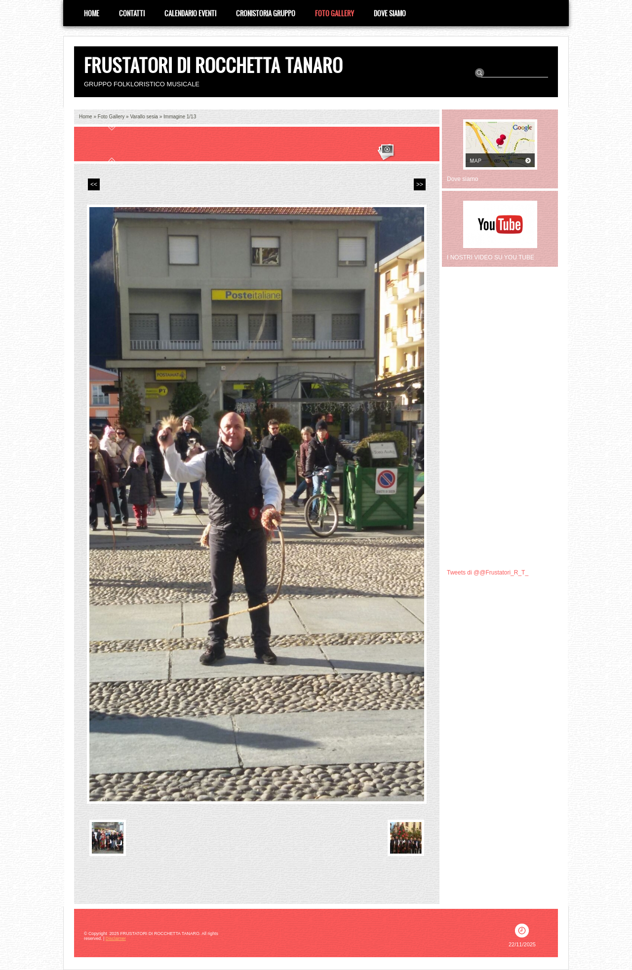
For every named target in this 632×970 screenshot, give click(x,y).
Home (91, 13)
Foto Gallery (334, 13)
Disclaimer (116, 938)
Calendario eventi (190, 13)
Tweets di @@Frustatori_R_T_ (487, 572)
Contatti (132, 13)
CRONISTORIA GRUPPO (265, 13)
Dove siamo (390, 13)
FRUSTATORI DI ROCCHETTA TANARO (213, 64)
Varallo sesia (144, 116)
